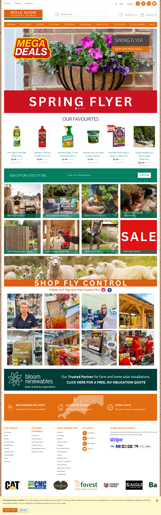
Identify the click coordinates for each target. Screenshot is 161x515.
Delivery (18, 3)
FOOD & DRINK (137, 24)
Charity (6, 448)
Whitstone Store (37, 451)
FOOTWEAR (69, 24)
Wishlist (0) (131, 15)
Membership (8, 445)
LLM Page (60, 435)
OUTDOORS (119, 24)
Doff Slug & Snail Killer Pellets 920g (16, 154)
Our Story (7, 3)
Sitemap (7, 461)
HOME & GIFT (102, 24)
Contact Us (29, 3)
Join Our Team (9, 442)
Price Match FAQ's (63, 448)
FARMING (10, 24)
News (6, 435)
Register (130, 4)
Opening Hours (37, 438)
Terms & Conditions (64, 461)
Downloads (61, 471)
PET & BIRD (25, 24)
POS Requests (62, 451)
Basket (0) (151, 15)
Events (6, 438)
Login (121, 4)
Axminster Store (37, 442)
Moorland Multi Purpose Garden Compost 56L (119, 154)
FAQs (6, 458)
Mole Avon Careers (63, 468)
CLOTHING (54, 24)
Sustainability (9, 455)
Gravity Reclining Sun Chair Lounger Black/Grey (144, 156)
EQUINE (40, 24)
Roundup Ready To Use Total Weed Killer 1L (68, 154)
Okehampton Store (38, 448)
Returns (60, 438)
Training (60, 445)
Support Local (9, 451)
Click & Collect (62, 442)
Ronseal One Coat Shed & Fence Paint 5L (93, 154)
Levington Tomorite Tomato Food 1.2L (42, 154)
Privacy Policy (62, 464)
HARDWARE (85, 24)
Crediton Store (37, 445)
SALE (152, 24)
